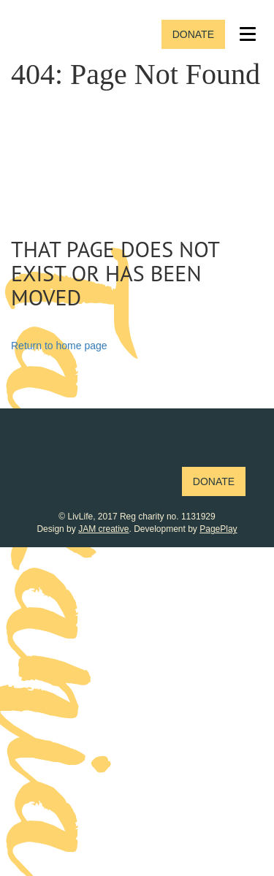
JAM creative (103, 529)
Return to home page (59, 345)
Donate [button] (193, 34)
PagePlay (218, 529)
